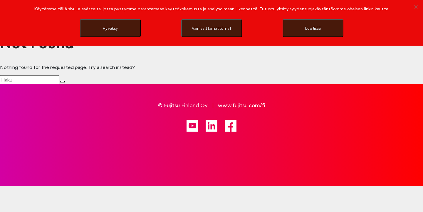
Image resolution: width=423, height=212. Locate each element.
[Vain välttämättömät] (416, 7)
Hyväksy (110, 28)
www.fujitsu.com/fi (241, 105)
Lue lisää (313, 28)
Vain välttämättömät (211, 28)
